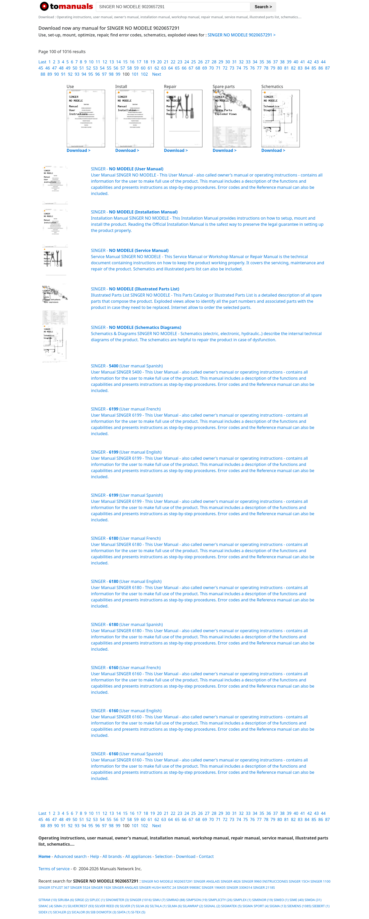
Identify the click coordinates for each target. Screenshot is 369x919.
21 (166, 62)
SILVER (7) (127, 906)
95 (90, 74)
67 (191, 68)
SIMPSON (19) (196, 899)
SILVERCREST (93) (80, 906)
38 (282, 62)
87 (327, 68)
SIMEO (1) (281, 899)
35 (262, 62)
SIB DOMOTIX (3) (103, 912)
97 (104, 74)
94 (83, 74)
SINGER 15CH (299, 881)
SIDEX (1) (45, 912)
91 (63, 74)
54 (102, 68)
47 (54, 68)
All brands (112, 856)
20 (159, 62)
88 (42, 74)
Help (94, 856)
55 (109, 68)
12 (104, 62)
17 (139, 62)
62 (157, 68)
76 (252, 68)
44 (323, 62)
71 (218, 68)
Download (186, 856)
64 (170, 68)
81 (286, 68)
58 (129, 68)
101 (135, 74)
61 (150, 68)
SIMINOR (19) (262, 899)
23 (180, 62)
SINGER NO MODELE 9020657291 (167, 881)
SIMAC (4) (45, 906)
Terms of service (54, 869)
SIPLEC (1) (97, 899)
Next (156, 74)
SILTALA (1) (158, 906)
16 (132, 62)
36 (268, 62)
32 (241, 62)
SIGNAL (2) (212, 906)
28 (214, 62)
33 (248, 62)
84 (307, 68)
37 (275, 62)
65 (177, 68)
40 (296, 62)
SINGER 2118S (264, 887)
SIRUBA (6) (66, 899)
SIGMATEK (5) (231, 906)
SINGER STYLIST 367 (53, 887)
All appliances (138, 856)
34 (255, 62)
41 (302, 62)
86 (320, 68)
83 (300, 68)
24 (186, 62)
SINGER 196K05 (213, 887)
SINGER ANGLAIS (207, 881)
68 (198, 68)
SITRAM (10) (47, 899)
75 (245, 68)
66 (184, 68)
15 (125, 62)
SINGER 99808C (189, 887)
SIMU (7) (159, 899)
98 (111, 74)
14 (118, 62)
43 (316, 62)
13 (111, 62)
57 (122, 68)
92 (70, 74)
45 (40, 68)
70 (211, 68)
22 (173, 62)
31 (234, 62)
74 (239, 68)
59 (136, 68)
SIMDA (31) (313, 899)
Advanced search (70, 856)
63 (163, 68)
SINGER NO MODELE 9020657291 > (242, 35)
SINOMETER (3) (117, 899)
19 (152, 62)
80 (279, 68)
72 (225, 68)
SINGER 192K (101, 887)
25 (193, 62)
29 (221, 62)
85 (314, 68)
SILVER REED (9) (107, 906)
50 (75, 68)
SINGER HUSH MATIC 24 (157, 887)
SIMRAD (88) (175, 899)
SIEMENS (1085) (299, 906)
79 (273, 68)
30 (227, 62)
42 (309, 62)
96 (97, 74)
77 (259, 68)
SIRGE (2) (82, 899)
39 (289, 62)
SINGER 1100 (320, 881)
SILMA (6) (174, 906)
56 (116, 68)
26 (200, 62)
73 (232, 68)
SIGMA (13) (277, 906)
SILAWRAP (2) (193, 906)
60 (143, 68)
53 (95, 68)
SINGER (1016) (141, 899)
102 (144, 74)
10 (91, 62)
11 (98, 62)
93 (77, 74)
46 (47, 68)
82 (293, 68)
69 (204, 68)
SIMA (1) (60, 906)
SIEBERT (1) (320, 906)
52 (88, 68)
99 (118, 74)
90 (56, 74)
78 (266, 68)
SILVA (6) (142, 906)
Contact (206, 856)
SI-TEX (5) (138, 912)
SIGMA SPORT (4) (255, 906)
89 (49, 74)
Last (42, 62)
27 (207, 62)
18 (146, 62)
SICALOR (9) (80, 912)
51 (81, 68)
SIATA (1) (123, 912)
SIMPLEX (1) (242, 899)
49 (68, 68)
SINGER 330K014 (239, 887)
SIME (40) (297, 899)
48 (61, 68)
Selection (163, 856)
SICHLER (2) (62, 912)
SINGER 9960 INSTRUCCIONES (265, 881)
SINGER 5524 (80, 887)
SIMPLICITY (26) (220, 899)
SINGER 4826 (231, 881)
